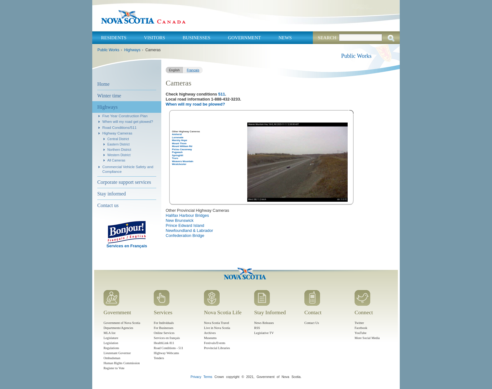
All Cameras (116, 160)
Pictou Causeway (182, 149)
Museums (210, 338)
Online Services (164, 333)
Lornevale (177, 137)
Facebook (361, 328)
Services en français (167, 338)
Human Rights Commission (122, 363)
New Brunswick (180, 220)
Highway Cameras (117, 133)
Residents (113, 37)
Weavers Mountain (182, 161)
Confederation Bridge (185, 235)
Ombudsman (112, 358)
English (174, 70)
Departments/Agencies (118, 328)
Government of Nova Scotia (122, 323)
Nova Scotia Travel (216, 323)
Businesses (196, 37)
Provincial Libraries (217, 348)
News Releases (264, 323)
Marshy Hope (179, 140)
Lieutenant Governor (117, 353)
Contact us (108, 205)
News (285, 37)
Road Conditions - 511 (168, 348)
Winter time (109, 95)
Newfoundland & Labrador (189, 230)
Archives (210, 333)
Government (244, 37)
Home (103, 84)
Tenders (159, 358)
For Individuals (164, 323)
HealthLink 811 (164, 343)
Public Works (108, 50)
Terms (207, 377)
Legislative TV (264, 333)
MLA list (109, 333)
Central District (118, 139)
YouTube (360, 333)
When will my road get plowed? (127, 121)
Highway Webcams (166, 353)
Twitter (359, 323)
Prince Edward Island (185, 225)
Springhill (177, 155)
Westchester (179, 164)
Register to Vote (114, 368)
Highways (132, 50)
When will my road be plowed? (195, 104)
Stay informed (111, 193)
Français (193, 70)
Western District (119, 155)
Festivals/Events (214, 343)
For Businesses (164, 328)
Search (327, 37)
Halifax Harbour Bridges (187, 215)
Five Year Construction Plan (124, 116)
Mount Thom (179, 143)
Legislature (111, 338)
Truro (175, 158)
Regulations (111, 348)
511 (221, 94)
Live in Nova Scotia (217, 328)
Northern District (119, 149)
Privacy (195, 377)
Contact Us (311, 323)
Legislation (111, 343)
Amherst (177, 134)
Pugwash (177, 152)
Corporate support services (124, 182)
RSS (257, 328)
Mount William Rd (182, 146)
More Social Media (367, 338)
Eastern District (118, 144)
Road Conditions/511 (119, 127)
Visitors (154, 37)
